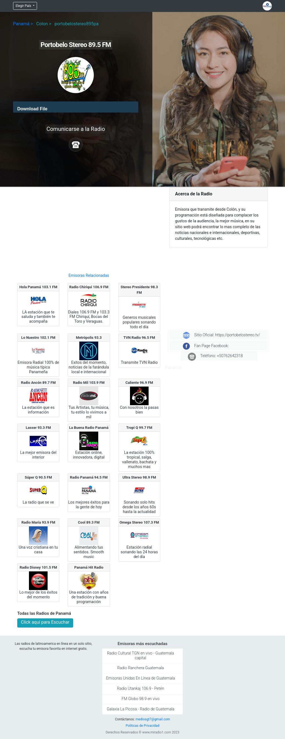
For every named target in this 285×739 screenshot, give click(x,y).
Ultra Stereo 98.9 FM (139, 477)
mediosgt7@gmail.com (153, 719)
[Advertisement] (88, 228)
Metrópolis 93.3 (89, 337)
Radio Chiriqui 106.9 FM (89, 287)
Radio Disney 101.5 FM (38, 567)
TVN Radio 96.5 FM (139, 337)
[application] (75, 107)
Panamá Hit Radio (89, 567)
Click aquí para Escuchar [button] (45, 622)
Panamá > (23, 23)
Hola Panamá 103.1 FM (38, 287)
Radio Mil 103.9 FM (88, 382)
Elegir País (24, 6)
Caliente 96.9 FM (139, 382)
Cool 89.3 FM (89, 522)
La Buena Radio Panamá (89, 428)
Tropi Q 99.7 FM (139, 428)
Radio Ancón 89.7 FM (38, 382)
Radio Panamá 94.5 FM (88, 477)
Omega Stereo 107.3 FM (139, 522)
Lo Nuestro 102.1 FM (38, 337)
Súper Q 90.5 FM (38, 477)
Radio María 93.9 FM (38, 522)
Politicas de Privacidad (142, 726)
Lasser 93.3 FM (38, 428)
